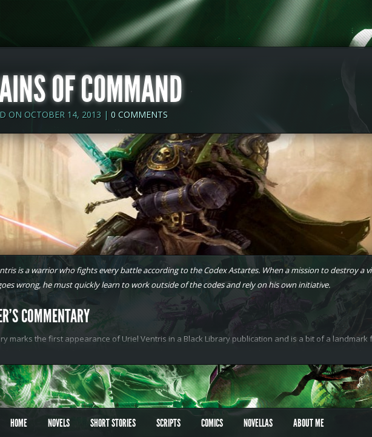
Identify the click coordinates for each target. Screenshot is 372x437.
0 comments (139, 114)
